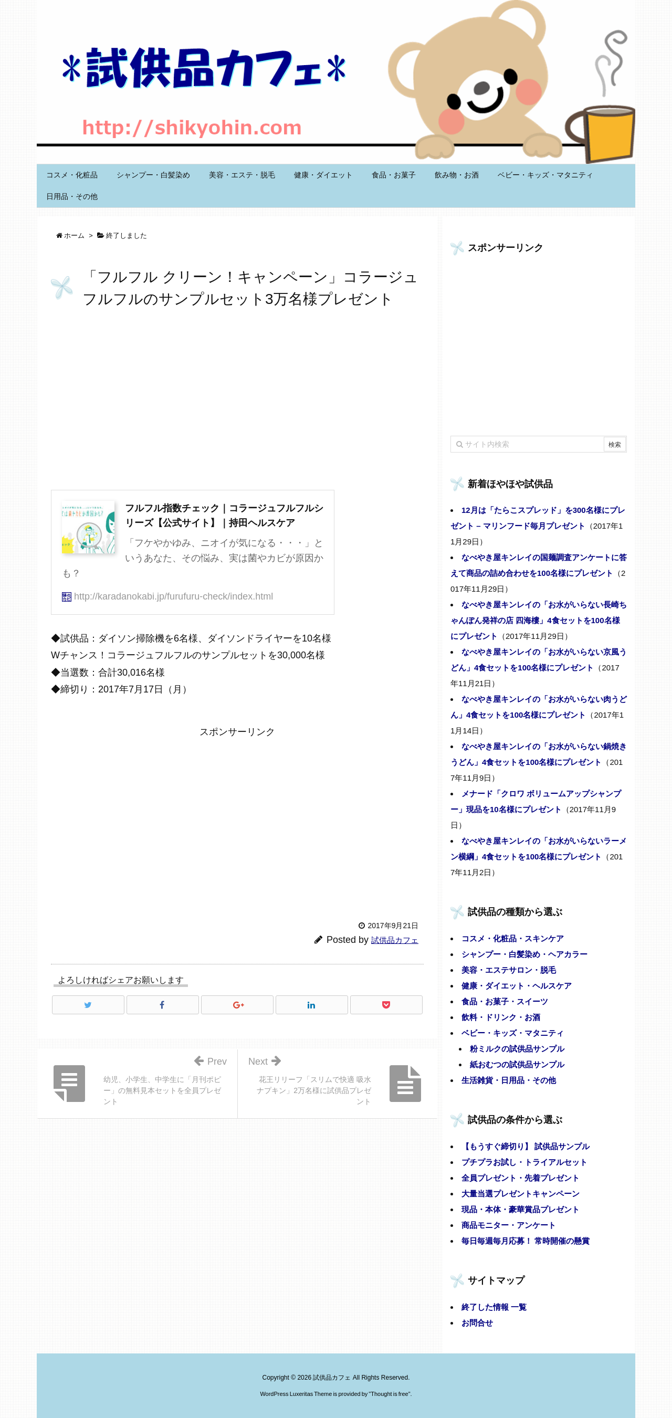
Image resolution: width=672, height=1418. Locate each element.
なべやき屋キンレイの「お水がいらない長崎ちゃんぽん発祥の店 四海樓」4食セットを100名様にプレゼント (538, 620)
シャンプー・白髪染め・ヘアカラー (524, 954)
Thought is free (389, 1394)
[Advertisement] (237, 401)
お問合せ (477, 1322)
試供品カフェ (394, 940)
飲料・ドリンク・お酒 (500, 1017)
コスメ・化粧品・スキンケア (512, 938)
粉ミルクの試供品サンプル (517, 1048)
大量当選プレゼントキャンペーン (520, 1193)
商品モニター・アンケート (508, 1225)
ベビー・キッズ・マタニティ (512, 1032)
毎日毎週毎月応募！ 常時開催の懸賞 (525, 1240)
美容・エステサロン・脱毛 (508, 969)
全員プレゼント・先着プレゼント (520, 1177)
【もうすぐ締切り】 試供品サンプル (525, 1146)
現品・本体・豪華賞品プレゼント (520, 1209)
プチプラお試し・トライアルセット (524, 1162)
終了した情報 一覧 (494, 1307)
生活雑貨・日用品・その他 (508, 1080)
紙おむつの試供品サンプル (517, 1064)
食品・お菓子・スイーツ (504, 1001)
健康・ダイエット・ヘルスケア (516, 985)
